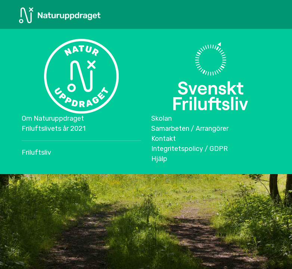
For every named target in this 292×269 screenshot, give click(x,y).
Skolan (161, 118)
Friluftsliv (36, 152)
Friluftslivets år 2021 (54, 128)
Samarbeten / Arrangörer (190, 128)
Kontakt (163, 138)
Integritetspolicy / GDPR (189, 149)
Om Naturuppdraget (53, 118)
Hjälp (159, 159)
